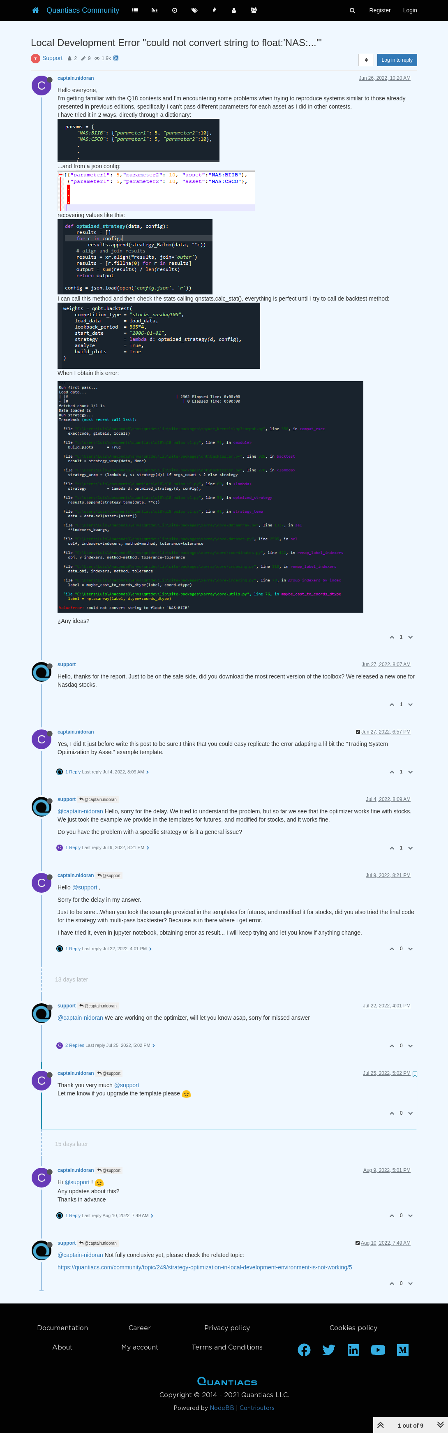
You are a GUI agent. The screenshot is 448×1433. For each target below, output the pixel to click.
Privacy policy (227, 1328)
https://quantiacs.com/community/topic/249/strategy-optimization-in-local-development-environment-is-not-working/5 (205, 1267)
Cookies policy (353, 1328)
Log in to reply (397, 60)
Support (52, 58)
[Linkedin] (353, 1352)
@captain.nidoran (98, 799)
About (62, 1348)
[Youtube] (378, 1352)
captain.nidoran (76, 78)
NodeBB (222, 1408)
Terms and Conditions (227, 1348)
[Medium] (402, 1352)
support (67, 664)
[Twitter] (328, 1352)
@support (108, 875)
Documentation (62, 1328)
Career (140, 1328)
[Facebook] (304, 1352)
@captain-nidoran (80, 811)
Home (227, 1383)
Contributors (257, 1408)
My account (140, 1348)
